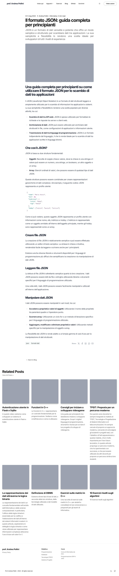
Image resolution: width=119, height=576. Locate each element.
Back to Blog (31, 360)
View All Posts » (7, 375)
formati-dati (35, 343)
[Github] (115, 571)
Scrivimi (81, 3)
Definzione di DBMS (42, 493)
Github (73, 3)
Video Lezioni (110, 3)
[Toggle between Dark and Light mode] (99, 4)
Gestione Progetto (46, 560)
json (27, 343)
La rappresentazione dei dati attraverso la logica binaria (15, 496)
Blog (66, 3)
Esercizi (59, 3)
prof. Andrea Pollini (10, 549)
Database (44, 554)
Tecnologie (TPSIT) (47, 557)
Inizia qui (40, 3)
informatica (53, 16)
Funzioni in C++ (39, 407)
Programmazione (46, 552)
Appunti (49, 3)
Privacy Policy (6, 552)
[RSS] (111, 571)
